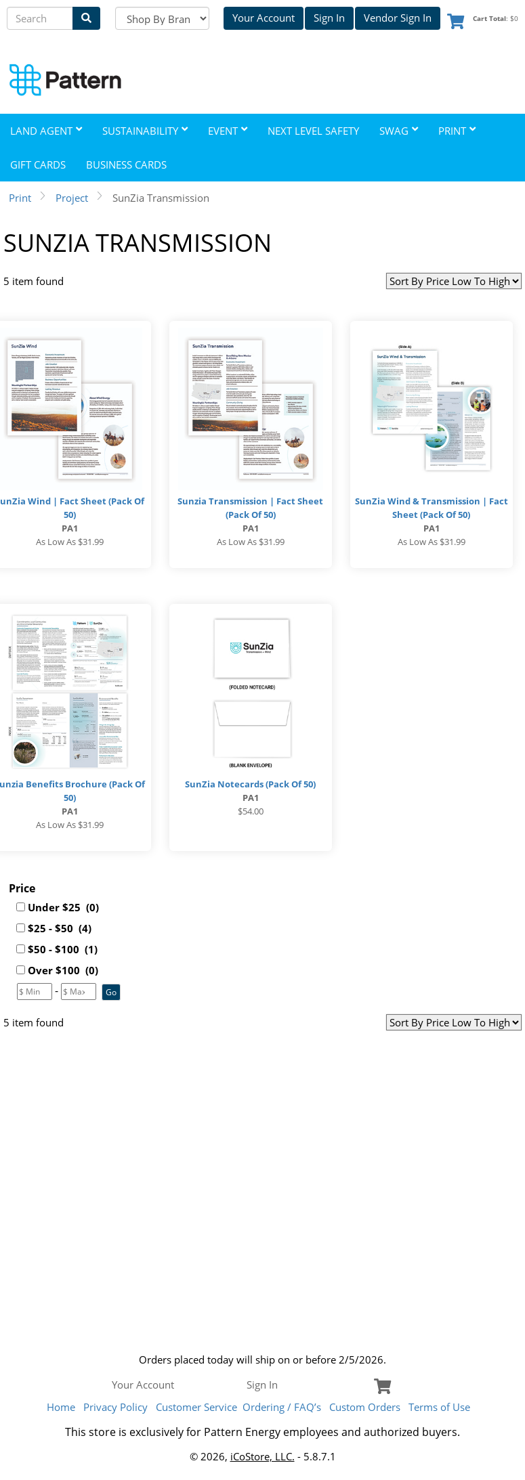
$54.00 (251, 811)
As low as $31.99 (70, 542)
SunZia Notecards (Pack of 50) (250, 784)
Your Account (263, 17)
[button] (111, 992)
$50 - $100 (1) (63, 949)
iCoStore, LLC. (262, 1456)
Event (227, 130)
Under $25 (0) (63, 907)
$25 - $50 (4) (59, 928)
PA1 (70, 528)
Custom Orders (364, 1407)
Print (457, 130)
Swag (398, 130)
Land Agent (46, 130)
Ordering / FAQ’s (282, 1407)
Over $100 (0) (63, 970)
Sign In (329, 17)
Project (72, 197)
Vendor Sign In (398, 17)
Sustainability (145, 130)
